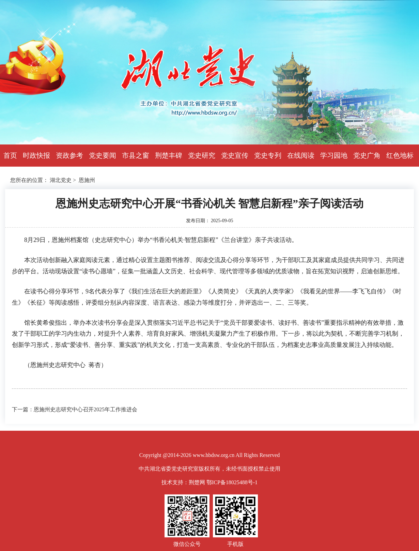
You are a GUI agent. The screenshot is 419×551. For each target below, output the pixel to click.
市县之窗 (135, 155)
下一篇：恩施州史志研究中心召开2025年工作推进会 (74, 409)
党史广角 (367, 155)
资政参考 (69, 155)
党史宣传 (234, 155)
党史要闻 (102, 155)
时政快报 (36, 155)
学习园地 (333, 155)
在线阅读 (300, 155)
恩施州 (87, 180)
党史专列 (267, 155)
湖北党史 (61, 180)
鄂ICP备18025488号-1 (232, 482)
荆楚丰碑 (168, 155)
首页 (10, 155)
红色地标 (400, 155)
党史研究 (201, 155)
